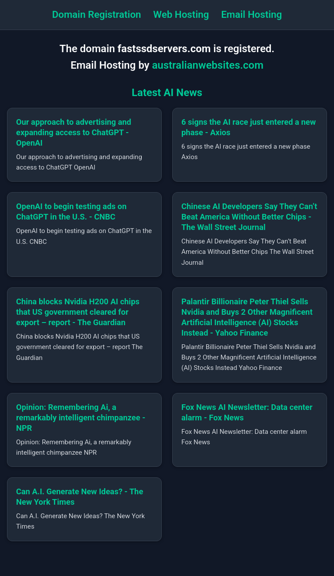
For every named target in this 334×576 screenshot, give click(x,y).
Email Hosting (251, 14)
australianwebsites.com (207, 65)
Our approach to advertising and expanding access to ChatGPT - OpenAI (73, 132)
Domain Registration (96, 14)
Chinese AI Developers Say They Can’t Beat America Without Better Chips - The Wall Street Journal (249, 217)
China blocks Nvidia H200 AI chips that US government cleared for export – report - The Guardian (78, 312)
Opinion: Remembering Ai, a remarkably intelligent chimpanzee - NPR (80, 418)
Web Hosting (181, 14)
